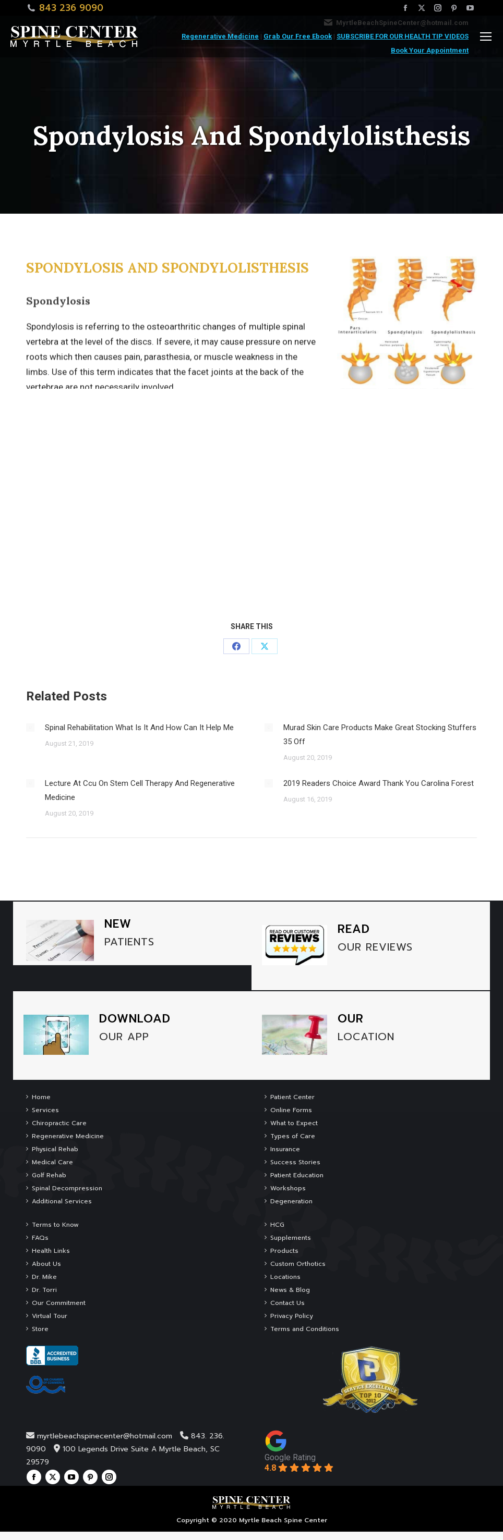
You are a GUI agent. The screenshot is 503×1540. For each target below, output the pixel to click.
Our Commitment (59, 1303)
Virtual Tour (49, 1316)
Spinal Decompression (67, 1188)
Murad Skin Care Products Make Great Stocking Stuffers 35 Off (379, 734)
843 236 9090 (71, 8)
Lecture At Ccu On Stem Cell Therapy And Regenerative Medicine (140, 790)
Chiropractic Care (59, 1123)
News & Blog (290, 1290)
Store (40, 1329)
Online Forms (291, 1110)
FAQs (40, 1237)
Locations (285, 1277)
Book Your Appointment (430, 50)
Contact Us (287, 1303)
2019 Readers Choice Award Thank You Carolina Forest (378, 783)
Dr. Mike (44, 1277)
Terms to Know (55, 1224)
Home (41, 1097)
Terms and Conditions (304, 1329)
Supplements (290, 1237)
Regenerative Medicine (220, 36)
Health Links (51, 1250)
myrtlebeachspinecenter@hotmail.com (104, 1436)
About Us (46, 1263)
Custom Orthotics (298, 1263)
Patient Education (297, 1175)
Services (45, 1110)
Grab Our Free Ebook (298, 36)
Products (284, 1250)
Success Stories (295, 1162)
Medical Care (52, 1162)
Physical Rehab (55, 1149)
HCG (277, 1224)
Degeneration (291, 1201)
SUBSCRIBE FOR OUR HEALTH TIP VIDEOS (403, 36)
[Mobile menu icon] (486, 36)
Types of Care (292, 1136)
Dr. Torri (44, 1290)
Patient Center (292, 1097)
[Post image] (30, 727)
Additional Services (62, 1201)
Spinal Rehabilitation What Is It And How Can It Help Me (139, 727)
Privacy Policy (291, 1316)
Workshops (288, 1188)
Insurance (285, 1149)
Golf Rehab (49, 1175)
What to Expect (294, 1123)
